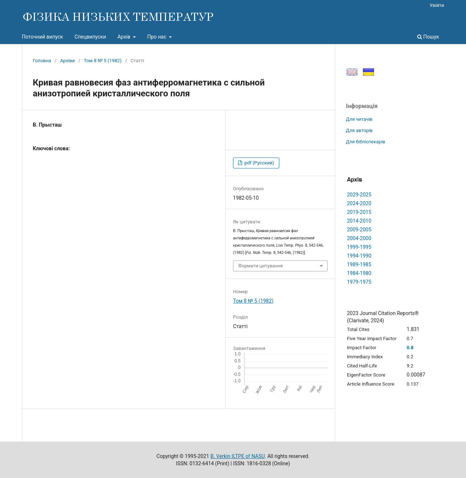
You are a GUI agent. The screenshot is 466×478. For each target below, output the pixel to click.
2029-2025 (359, 195)
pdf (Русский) (258, 163)
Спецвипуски (90, 37)
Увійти (437, 5)
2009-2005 (359, 229)
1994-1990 (359, 256)
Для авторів (359, 130)
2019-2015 (359, 212)
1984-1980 (359, 273)
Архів (125, 37)
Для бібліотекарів (365, 141)
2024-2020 (359, 203)
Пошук (428, 37)
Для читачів (359, 119)
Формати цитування (260, 265)
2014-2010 (359, 221)
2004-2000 (359, 238)
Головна (42, 60)
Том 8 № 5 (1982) (102, 60)
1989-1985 (359, 264)
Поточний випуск (42, 37)
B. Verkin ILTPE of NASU (237, 456)
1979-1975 (359, 282)
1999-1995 (359, 247)
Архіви (67, 60)
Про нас (157, 37)
